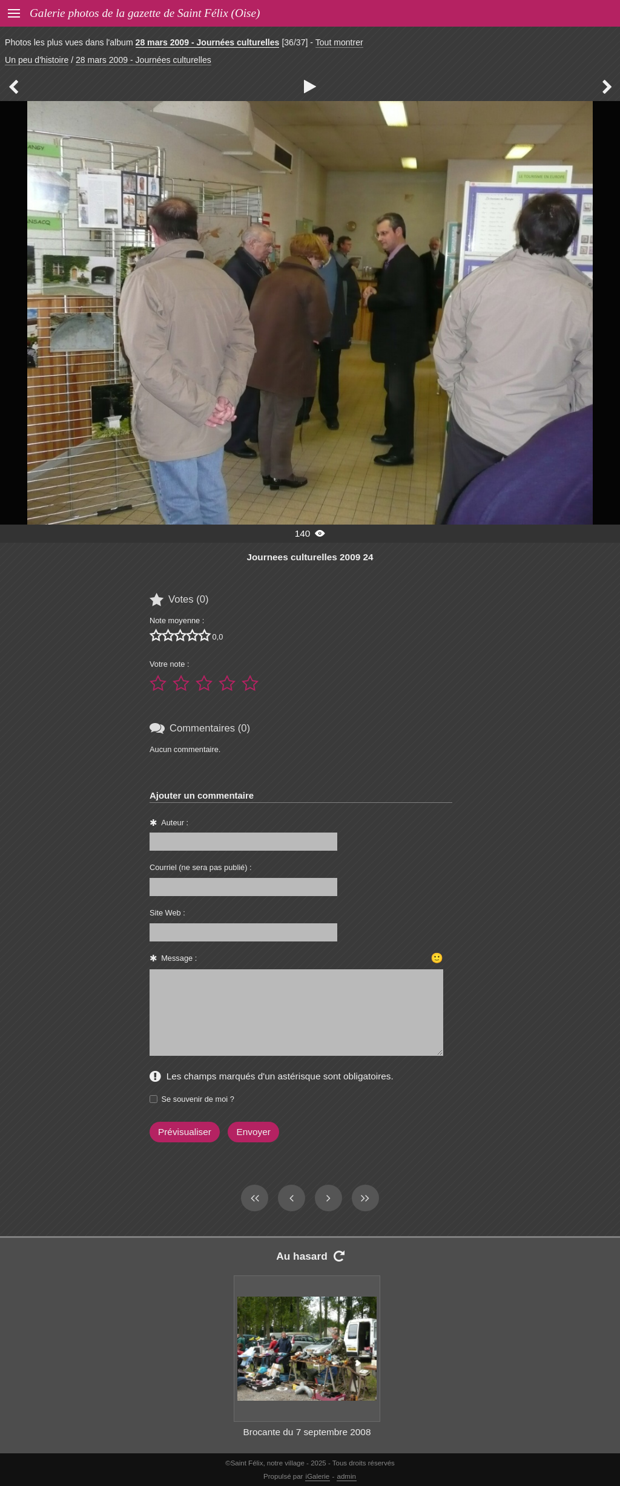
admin (346, 1476)
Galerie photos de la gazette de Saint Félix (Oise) (145, 13)
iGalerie (318, 1476)
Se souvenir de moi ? (198, 1099)
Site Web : (167, 912)
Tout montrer (339, 42)
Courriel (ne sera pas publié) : (201, 867)
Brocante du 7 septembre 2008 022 (307, 1439)
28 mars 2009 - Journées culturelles (208, 42)
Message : (179, 958)
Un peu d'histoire (36, 60)
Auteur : (174, 822)
